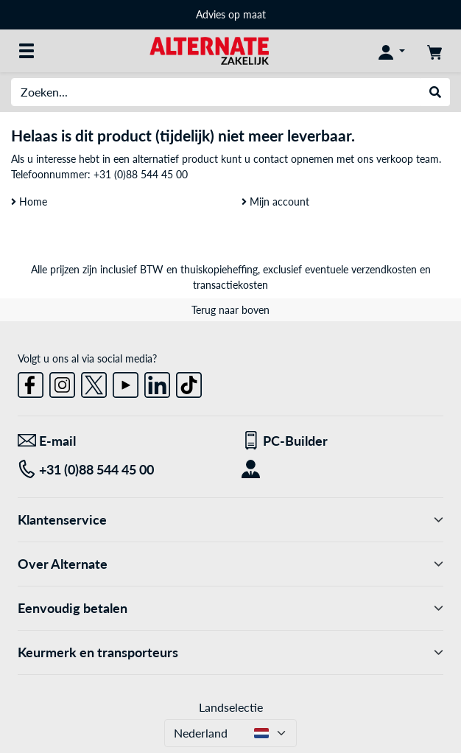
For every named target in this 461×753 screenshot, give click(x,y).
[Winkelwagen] (434, 51)
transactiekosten (230, 285)
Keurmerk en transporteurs (230, 652)
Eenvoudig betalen (230, 608)
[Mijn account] (391, 51)
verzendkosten (384, 269)
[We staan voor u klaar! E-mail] (118, 441)
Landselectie (231, 707)
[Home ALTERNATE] (208, 49)
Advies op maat (231, 14)
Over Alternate (230, 564)
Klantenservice (230, 520)
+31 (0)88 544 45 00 (141, 174)
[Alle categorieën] (26, 50)
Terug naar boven (230, 310)
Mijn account (275, 201)
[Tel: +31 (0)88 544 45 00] (118, 470)
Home (29, 201)
